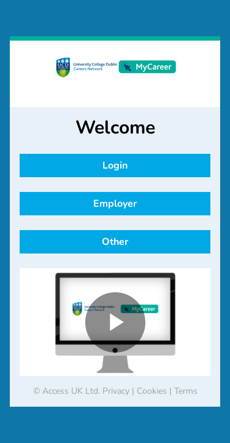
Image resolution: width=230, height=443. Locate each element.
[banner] (115, 73)
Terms (185, 391)
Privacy (115, 391)
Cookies (152, 391)
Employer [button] (115, 203)
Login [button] (115, 165)
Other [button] (115, 242)
